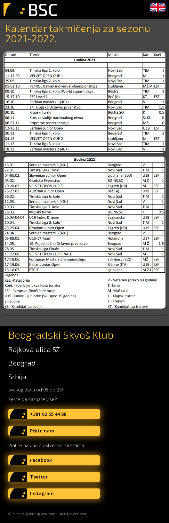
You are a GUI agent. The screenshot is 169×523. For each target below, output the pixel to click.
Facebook (41, 460)
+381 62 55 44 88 (48, 414)
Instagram (42, 493)
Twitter (39, 477)
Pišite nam (42, 431)
